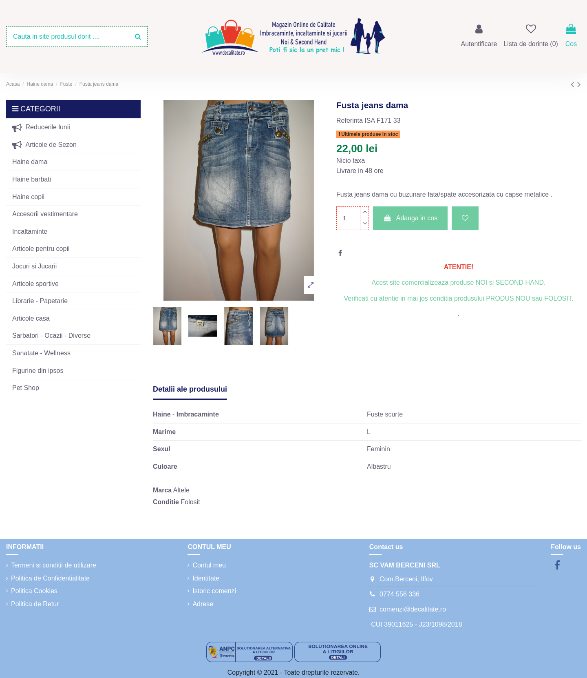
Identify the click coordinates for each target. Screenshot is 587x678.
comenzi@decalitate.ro (413, 609)
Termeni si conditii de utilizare (53, 565)
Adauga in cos (410, 218)
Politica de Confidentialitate (50, 578)
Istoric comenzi (214, 590)
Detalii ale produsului (190, 389)
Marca (162, 490)
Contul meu (209, 565)
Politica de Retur (35, 603)
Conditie (166, 502)
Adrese (202, 603)
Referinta (349, 120)
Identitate (205, 578)
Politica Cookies (34, 590)
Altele (181, 490)
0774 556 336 (399, 594)
